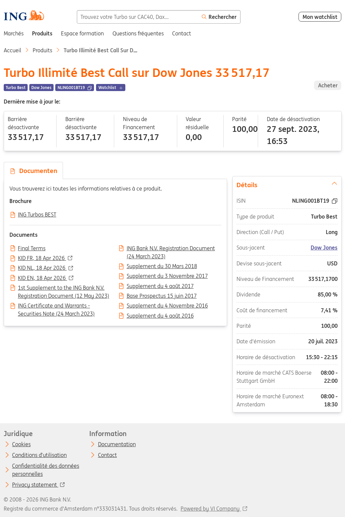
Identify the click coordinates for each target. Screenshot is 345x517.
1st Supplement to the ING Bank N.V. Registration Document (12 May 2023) (63, 288)
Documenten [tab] (33, 171)
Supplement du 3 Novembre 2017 (167, 276)
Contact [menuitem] (181, 33)
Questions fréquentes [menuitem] (138, 33)
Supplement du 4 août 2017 (160, 286)
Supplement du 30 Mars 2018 (162, 266)
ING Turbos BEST (37, 215)
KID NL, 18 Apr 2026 (42, 268)
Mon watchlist (320, 16)
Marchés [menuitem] (14, 33)
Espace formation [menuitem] (82, 33)
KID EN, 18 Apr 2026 (42, 278)
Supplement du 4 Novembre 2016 (167, 306)
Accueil (12, 50)
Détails (286, 184)
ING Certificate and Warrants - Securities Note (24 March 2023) (56, 306)
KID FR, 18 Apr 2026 (42, 258)
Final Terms (31, 249)
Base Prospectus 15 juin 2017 (162, 296)
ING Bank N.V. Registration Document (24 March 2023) (171, 249)
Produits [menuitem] (42, 33)
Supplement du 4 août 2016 (160, 316)
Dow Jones (324, 247)
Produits (42, 50)
